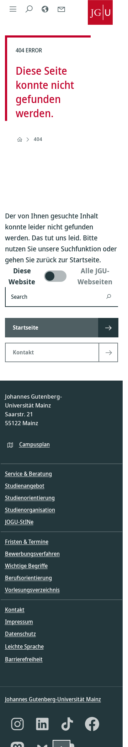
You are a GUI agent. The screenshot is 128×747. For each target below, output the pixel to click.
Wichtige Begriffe (26, 566)
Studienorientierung (30, 498)
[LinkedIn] (42, 724)
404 (38, 139)
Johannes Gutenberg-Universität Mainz (53, 699)
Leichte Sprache (24, 646)
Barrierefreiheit (24, 659)
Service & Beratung (28, 474)
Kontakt (15, 610)
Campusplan (34, 444)
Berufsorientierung (28, 578)
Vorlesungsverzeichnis (32, 590)
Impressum (19, 622)
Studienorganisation (30, 510)
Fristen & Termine (26, 542)
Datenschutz (20, 634)
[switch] (61, 276)
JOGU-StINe (19, 522)
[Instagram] (17, 724)
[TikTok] (67, 724)
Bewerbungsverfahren (32, 554)
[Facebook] (92, 724)
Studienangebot (24, 486)
